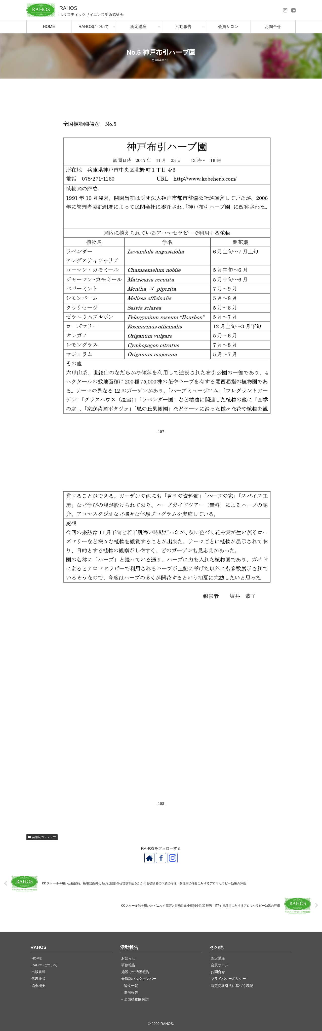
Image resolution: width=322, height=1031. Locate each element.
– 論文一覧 (129, 986)
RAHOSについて (44, 965)
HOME (36, 958)
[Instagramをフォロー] (173, 858)
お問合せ (218, 972)
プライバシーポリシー (228, 979)
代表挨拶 (38, 979)
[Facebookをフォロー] (161, 858)
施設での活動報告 (135, 972)
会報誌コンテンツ (42, 837)
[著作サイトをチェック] (149, 858)
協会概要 (38, 986)
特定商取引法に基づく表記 (232, 986)
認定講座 (218, 958)
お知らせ (128, 958)
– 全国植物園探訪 (135, 999)
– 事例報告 (129, 992)
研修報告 (128, 965)
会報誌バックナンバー (138, 979)
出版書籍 (38, 972)
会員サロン (219, 965)
